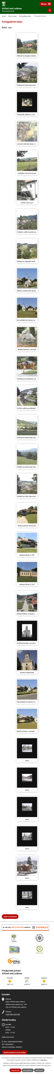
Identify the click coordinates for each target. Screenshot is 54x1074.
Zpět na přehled (10, 916)
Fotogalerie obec (25, 16)
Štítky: (4, 27)
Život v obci (12, 16)
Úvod (3, 16)
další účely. (44, 1060)
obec (10, 27)
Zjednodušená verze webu (15, 1052)
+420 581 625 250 (12, 1014)
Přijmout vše (15, 1070)
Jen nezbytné (27, 1070)
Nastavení (39, 1070)
